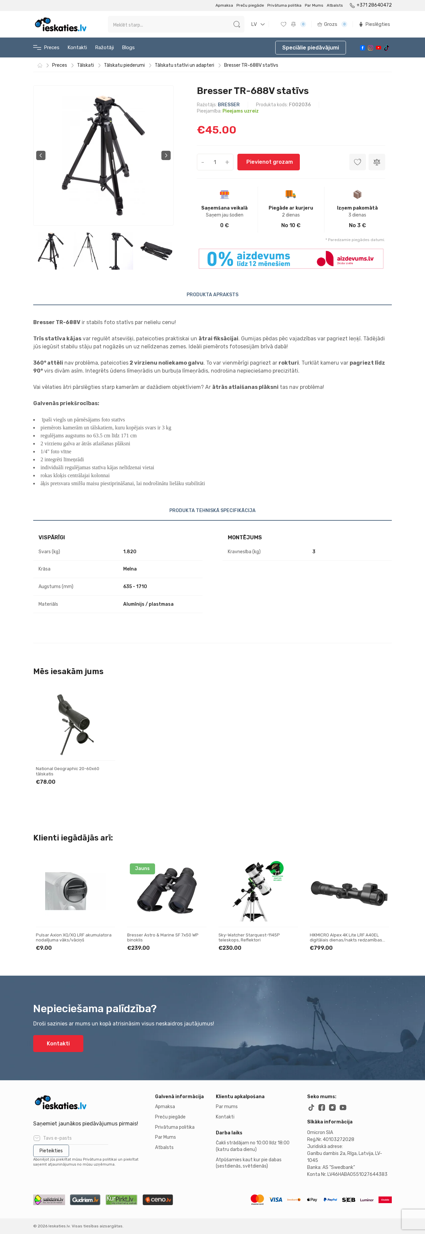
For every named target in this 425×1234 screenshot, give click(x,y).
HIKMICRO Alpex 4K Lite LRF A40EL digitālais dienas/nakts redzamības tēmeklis (346, 940)
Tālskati (85, 65)
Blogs (128, 47)
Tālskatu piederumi (124, 65)
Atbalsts (335, 5)
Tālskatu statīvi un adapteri (184, 65)
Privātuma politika (284, 5)
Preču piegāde (250, 5)
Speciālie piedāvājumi (310, 47)
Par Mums (314, 5)
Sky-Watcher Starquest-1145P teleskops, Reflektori (249, 937)
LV (254, 24)
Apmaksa (224, 5)
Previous (40, 155)
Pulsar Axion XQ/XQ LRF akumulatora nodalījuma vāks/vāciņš (74, 937)
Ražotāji (104, 47)
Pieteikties (51, 1151)
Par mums (227, 1106)
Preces (46, 48)
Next (166, 155)
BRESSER (229, 105)
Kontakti (77, 47)
